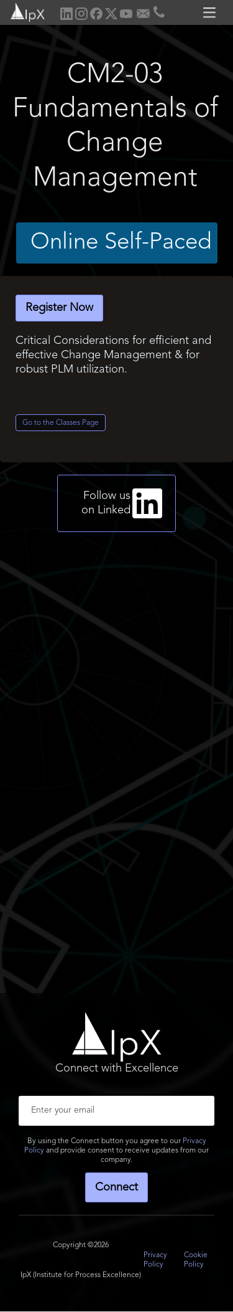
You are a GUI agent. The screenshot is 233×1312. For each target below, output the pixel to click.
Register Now (59, 307)
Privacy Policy (155, 1260)
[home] (23, 11)
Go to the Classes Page (60, 423)
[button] (211, 12)
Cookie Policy (196, 1260)
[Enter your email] (116, 1111)
